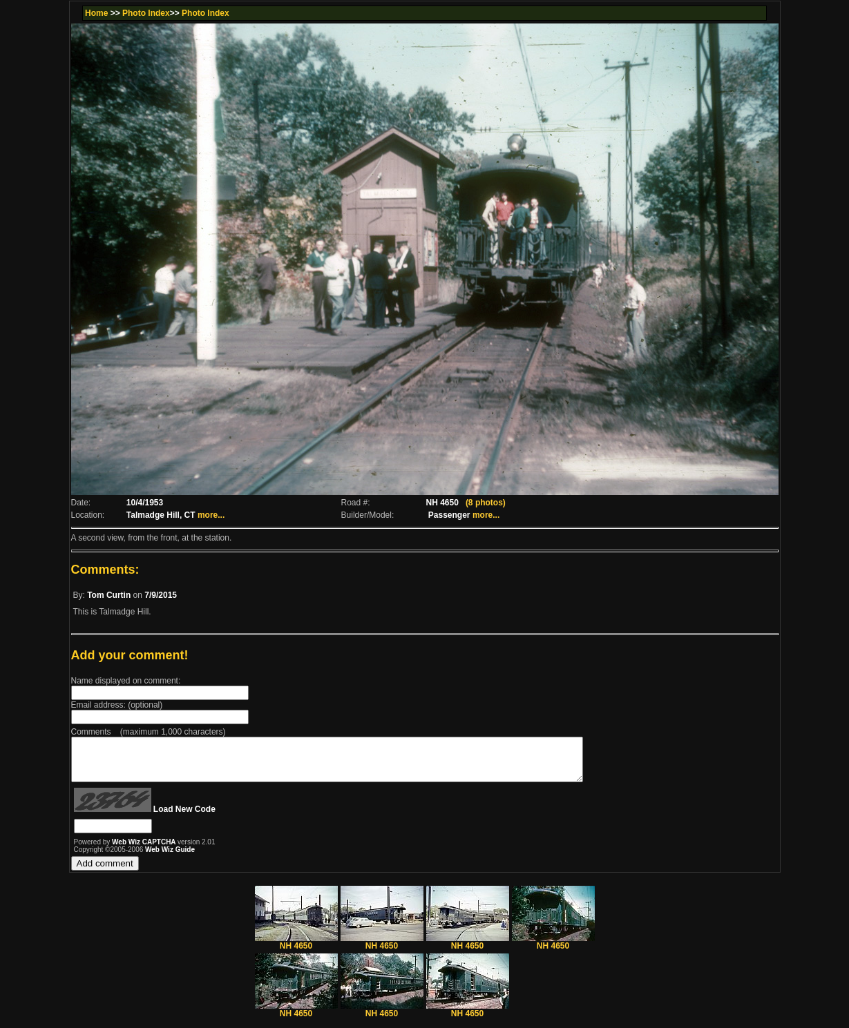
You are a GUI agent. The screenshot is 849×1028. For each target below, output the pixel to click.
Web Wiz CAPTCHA (145, 850)
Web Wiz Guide (170, 858)
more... (211, 515)
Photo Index (146, 13)
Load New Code (184, 817)
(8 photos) (486, 502)
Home (96, 13)
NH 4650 (296, 950)
